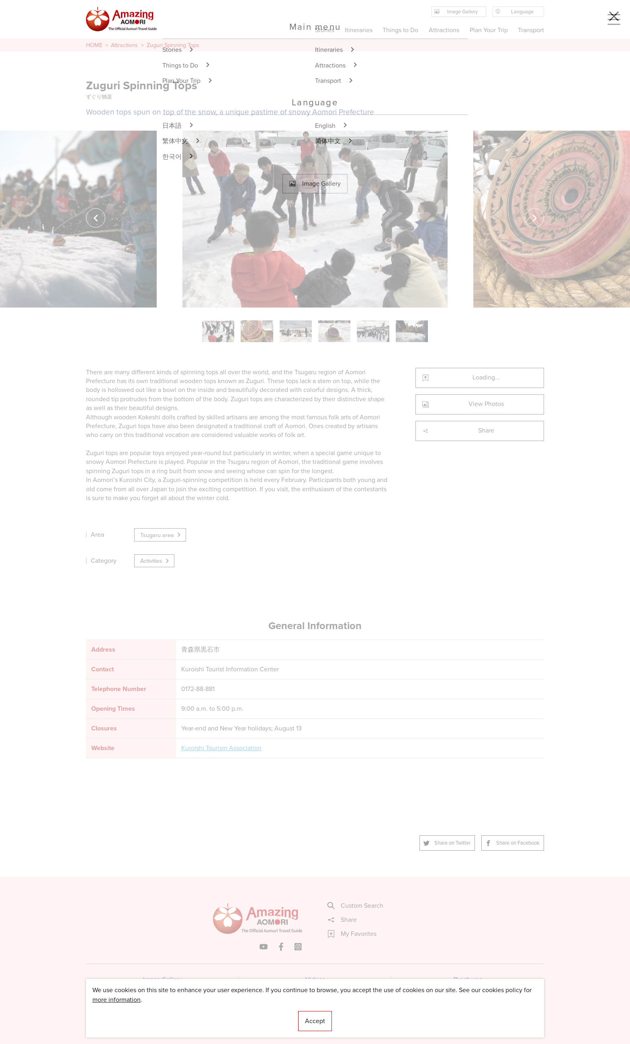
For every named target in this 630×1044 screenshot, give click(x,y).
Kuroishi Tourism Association (221, 748)
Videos (315, 979)
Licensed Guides (263, 1013)
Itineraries (358, 30)
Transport (531, 30)
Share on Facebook (513, 843)
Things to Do (400, 30)
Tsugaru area (161, 535)
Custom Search (355, 905)
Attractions (124, 45)
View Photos (463, 403)
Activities (155, 560)
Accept (315, 1021)
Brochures (468, 979)
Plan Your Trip (488, 30)
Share (458, 430)
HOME (94, 45)
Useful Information (364, 1013)
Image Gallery (162, 979)
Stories (324, 30)
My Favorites (352, 934)
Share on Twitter (447, 843)
